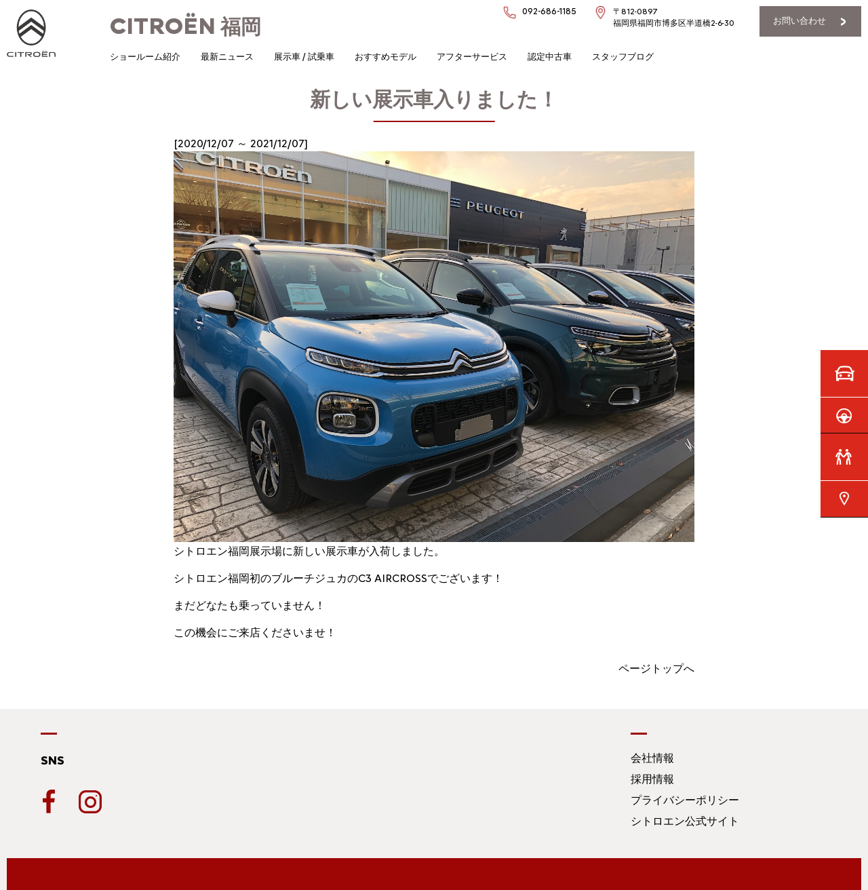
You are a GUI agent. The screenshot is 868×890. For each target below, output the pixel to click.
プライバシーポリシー (685, 800)
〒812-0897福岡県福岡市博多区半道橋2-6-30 (673, 17)
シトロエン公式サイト (685, 821)
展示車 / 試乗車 (304, 57)
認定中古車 (550, 57)
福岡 (185, 26)
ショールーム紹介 (145, 57)
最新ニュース (227, 57)
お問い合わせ (799, 21)
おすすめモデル (385, 57)
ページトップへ (656, 668)
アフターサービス (472, 57)
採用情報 (652, 779)
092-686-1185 (549, 11)
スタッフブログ (623, 57)
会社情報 (652, 758)
